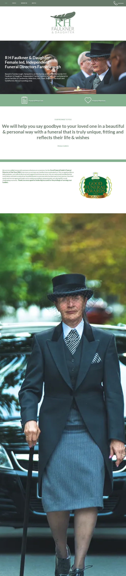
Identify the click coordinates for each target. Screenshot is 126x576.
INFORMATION (24, 3)
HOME (6, 3)
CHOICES (14, 3)
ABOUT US (34, 3)
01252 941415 (121, 3)
